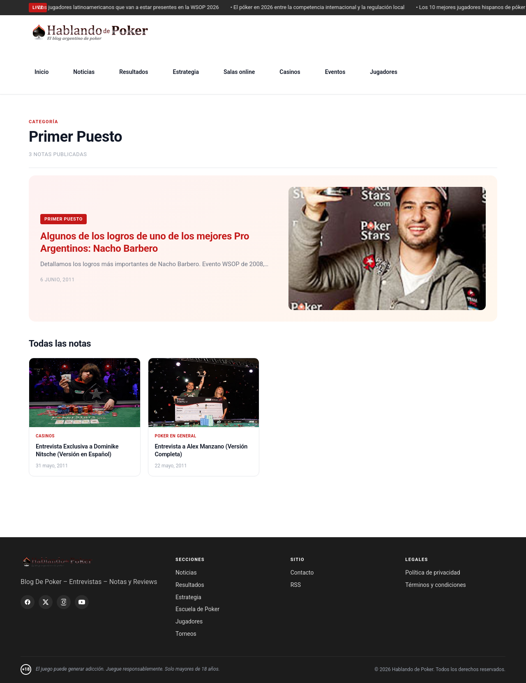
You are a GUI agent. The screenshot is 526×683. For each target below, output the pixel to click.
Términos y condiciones (435, 585)
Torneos (185, 633)
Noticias (84, 72)
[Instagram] (64, 602)
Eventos (335, 72)
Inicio (41, 72)
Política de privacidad (432, 572)
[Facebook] (28, 602)
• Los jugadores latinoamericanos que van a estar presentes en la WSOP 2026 (130, 7)
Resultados (133, 72)
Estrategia (185, 72)
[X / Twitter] (46, 602)
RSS (296, 585)
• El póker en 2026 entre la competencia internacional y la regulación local (320, 7)
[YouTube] (82, 602)
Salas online (239, 72)
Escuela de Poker (197, 609)
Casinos (289, 72)
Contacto (302, 572)
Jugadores (383, 72)
